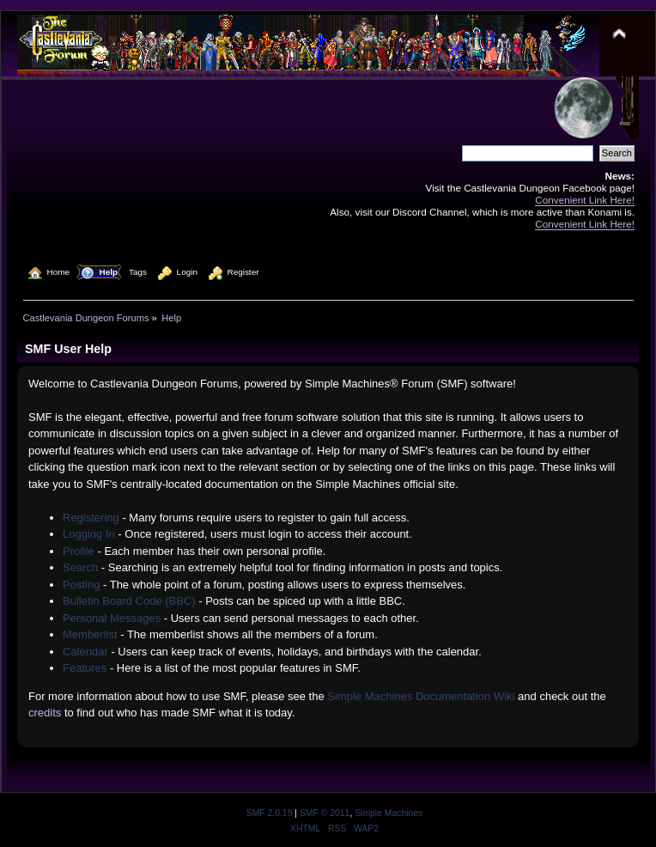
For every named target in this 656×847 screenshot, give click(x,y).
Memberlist (90, 634)
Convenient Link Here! (585, 199)
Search (80, 567)
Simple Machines (388, 813)
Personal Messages (112, 618)
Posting (81, 584)
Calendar (85, 651)
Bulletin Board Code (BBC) (129, 600)
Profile (78, 551)
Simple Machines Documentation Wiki (420, 696)
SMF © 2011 (324, 813)
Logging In (89, 533)
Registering (91, 517)
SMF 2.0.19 (269, 813)
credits (44, 712)
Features (84, 667)
